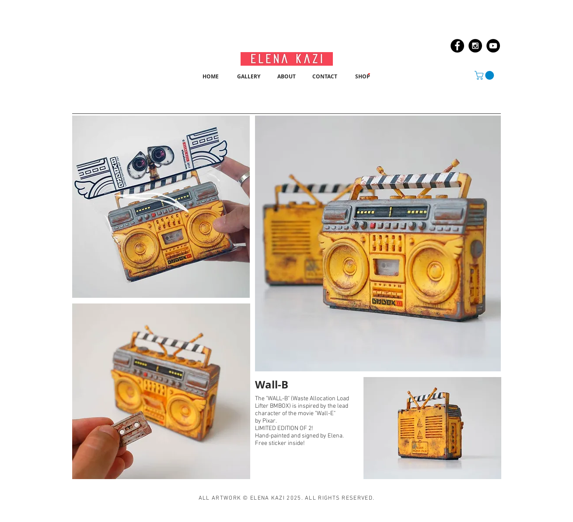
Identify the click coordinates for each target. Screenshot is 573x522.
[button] (485, 75)
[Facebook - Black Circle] (457, 46)
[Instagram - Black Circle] (475, 46)
